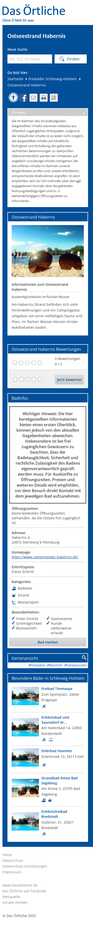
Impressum (11, 872)
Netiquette (11, 896)
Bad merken (48, 642)
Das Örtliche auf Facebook (24, 891)
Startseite (15, 78)
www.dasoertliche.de (19, 885)
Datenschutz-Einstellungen (24, 866)
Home (7, 854)
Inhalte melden (15, 902)
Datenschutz (12, 860)
